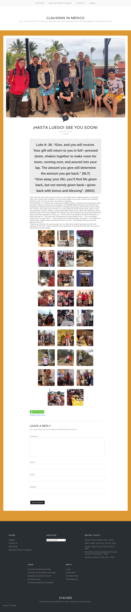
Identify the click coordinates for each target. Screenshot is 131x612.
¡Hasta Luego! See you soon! (65, 127)
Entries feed (70, 573)
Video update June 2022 (94, 543)
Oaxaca (65, 134)
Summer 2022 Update (93, 540)
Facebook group (34, 579)
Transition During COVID (94, 557)
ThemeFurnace (85, 602)
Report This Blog (9, 605)
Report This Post (37, 415)
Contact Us (80, 3)
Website (33, 487)
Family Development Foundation (40, 582)
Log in (68, 569)
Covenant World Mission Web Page (42, 573)
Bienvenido (40, 3)
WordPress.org (72, 579)
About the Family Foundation (60, 3)
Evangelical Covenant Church (39, 576)
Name (33, 462)
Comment (34, 436)
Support (92, 3)
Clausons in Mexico (65, 18)
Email (32, 475)
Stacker (65, 598)
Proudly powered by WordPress (51, 602)
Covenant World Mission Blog (39, 569)
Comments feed (72, 576)
